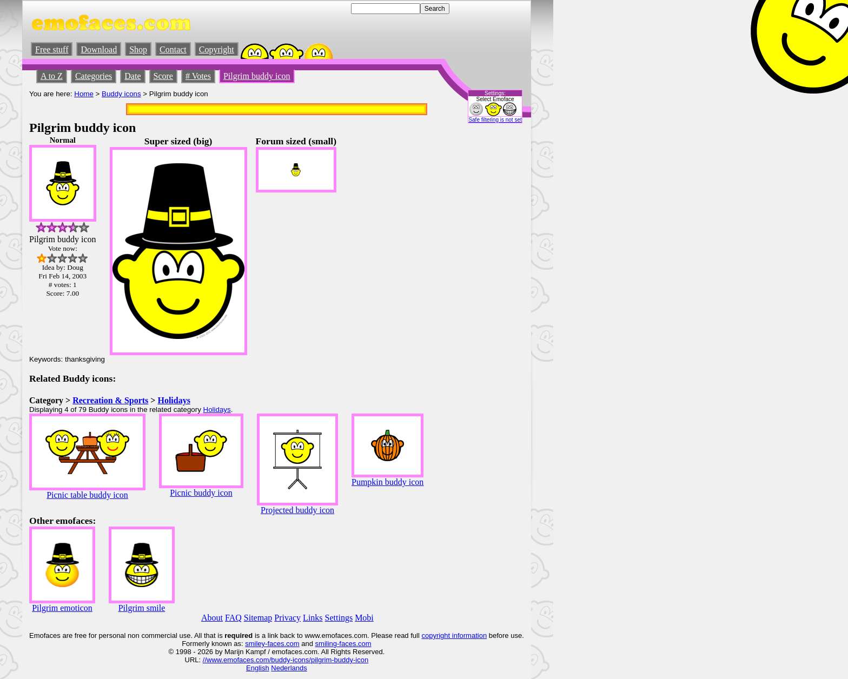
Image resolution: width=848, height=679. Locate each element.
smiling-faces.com (343, 644)
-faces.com (282, 644)
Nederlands (289, 668)
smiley (255, 644)
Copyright (216, 49)
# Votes (198, 76)
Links (312, 617)
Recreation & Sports (110, 400)
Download (99, 49)
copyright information (454, 635)
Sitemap (258, 617)
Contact (173, 49)
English (257, 668)
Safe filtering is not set (494, 120)
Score (163, 76)
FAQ (233, 617)
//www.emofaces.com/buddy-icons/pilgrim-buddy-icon (285, 660)
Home (84, 94)
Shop (138, 49)
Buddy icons (121, 94)
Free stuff (51, 49)
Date (132, 76)
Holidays (173, 400)
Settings (339, 617)
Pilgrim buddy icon (256, 76)
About (212, 617)
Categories (93, 76)
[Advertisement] (491, 298)
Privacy (287, 617)
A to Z (52, 76)
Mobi (364, 617)
